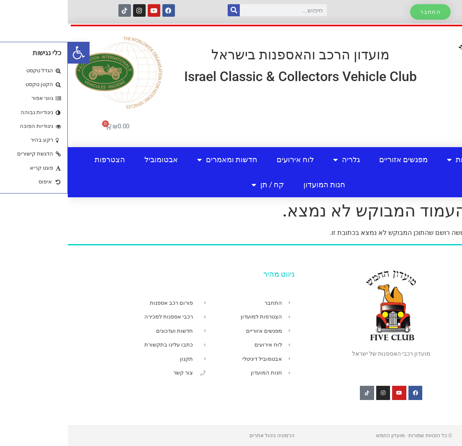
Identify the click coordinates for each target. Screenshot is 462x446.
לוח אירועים (227, 159)
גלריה (278, 160)
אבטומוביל (93, 159)
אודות (392, 160)
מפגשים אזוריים (335, 159)
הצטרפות (42, 159)
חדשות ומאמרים (159, 160)
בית (431, 159)
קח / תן (200, 185)
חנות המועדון (256, 184)
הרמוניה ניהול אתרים (204, 435)
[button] (11, 53)
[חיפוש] (166, 10)
